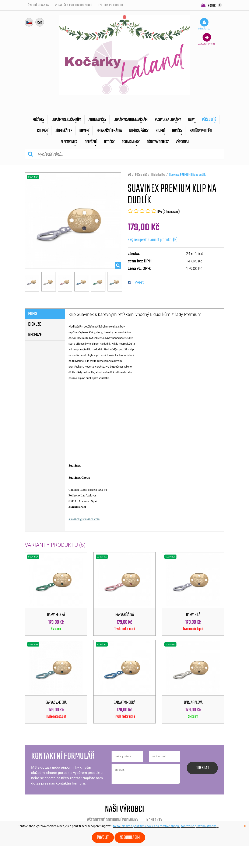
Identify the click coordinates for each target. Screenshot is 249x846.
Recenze (35, 335)
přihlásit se (204, 24)
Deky (191, 119)
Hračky (177, 130)
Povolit (103, 837)
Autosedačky (97, 119)
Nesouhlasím (130, 837)
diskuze (34, 324)
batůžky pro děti (201, 130)
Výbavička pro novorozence (73, 5)
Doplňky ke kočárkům (66, 119)
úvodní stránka (38, 5)
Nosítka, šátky (138, 130)
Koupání (42, 130)
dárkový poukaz (157, 142)
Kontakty (154, 820)
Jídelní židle (64, 130)
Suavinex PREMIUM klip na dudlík (187, 175)
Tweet (138, 282)
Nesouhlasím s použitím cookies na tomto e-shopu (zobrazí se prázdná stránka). (165, 826)
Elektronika (69, 142)
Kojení (160, 130)
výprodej (182, 142)
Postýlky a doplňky (168, 119)
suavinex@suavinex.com (84, 519)
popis (32, 314)
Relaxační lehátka (109, 130)
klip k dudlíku (158, 175)
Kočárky (38, 119)
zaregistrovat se (206, 39)
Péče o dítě (209, 119)
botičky (109, 142)
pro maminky (130, 142)
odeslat (202, 768)
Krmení (84, 130)
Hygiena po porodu (110, 5)
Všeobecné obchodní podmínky (112, 820)
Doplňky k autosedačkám (130, 119)
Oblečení (91, 142)
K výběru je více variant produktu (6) (153, 240)
